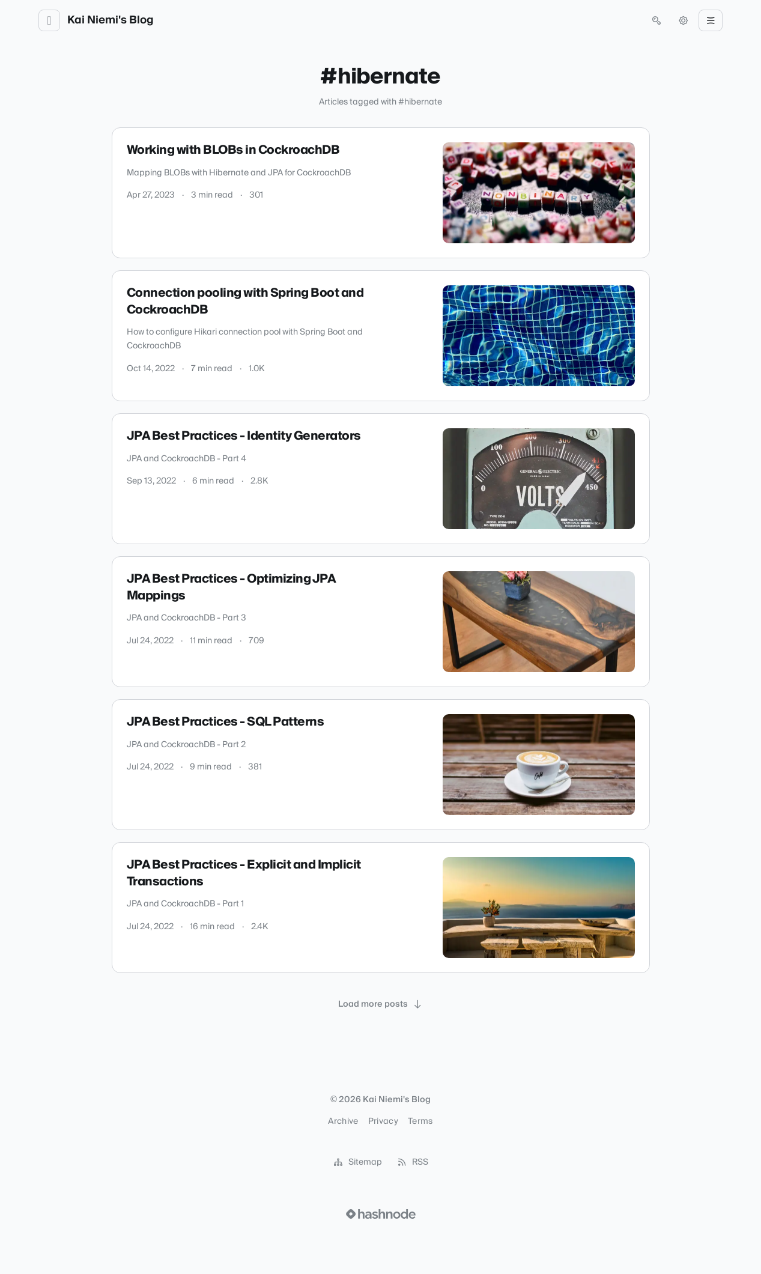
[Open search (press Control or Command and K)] (656, 20)
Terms (420, 1121)
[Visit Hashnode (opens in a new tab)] (380, 1214)
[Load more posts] (380, 1004)
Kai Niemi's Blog (110, 20)
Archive (343, 1121)
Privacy (383, 1121)
